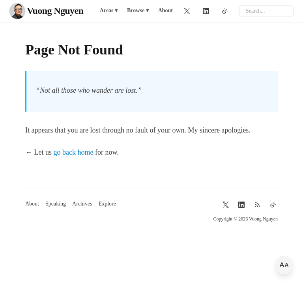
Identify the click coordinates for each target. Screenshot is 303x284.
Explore (107, 204)
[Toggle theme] (225, 11)
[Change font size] (284, 265)
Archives (82, 204)
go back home (74, 152)
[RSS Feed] (257, 204)
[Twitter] (187, 11)
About (165, 10)
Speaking (55, 204)
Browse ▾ (138, 10)
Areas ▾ (109, 10)
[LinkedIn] (206, 11)
